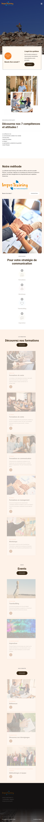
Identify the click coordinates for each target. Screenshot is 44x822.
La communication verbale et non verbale (11, 135)
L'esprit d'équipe (6, 145)
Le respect (4, 141)
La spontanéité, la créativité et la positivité (11, 143)
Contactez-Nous (34, 193)
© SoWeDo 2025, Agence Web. (8, 819)
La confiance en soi (6, 134)
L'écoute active (5, 137)
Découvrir (22, 345)
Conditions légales (37, 819)
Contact (29, 64)
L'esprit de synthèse (6, 139)
